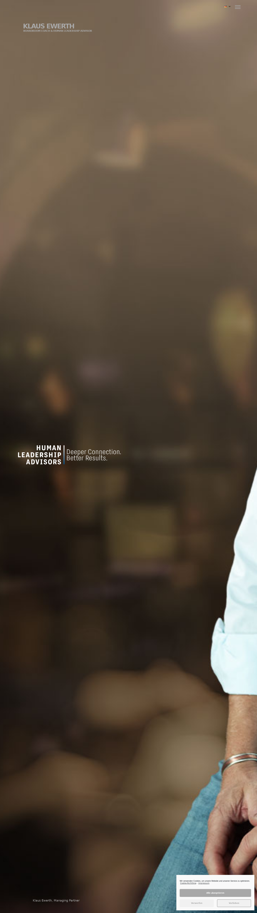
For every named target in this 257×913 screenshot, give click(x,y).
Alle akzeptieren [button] (215, 895)
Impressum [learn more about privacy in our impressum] (203, 886)
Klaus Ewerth (57, 27)
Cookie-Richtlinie (188, 886)
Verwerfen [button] (196, 905)
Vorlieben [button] (234, 905)
